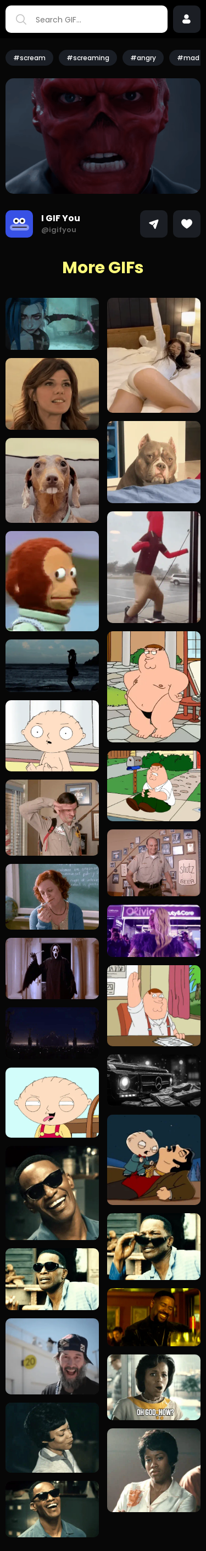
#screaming (87, 57)
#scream (29, 57)
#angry (143, 57)
